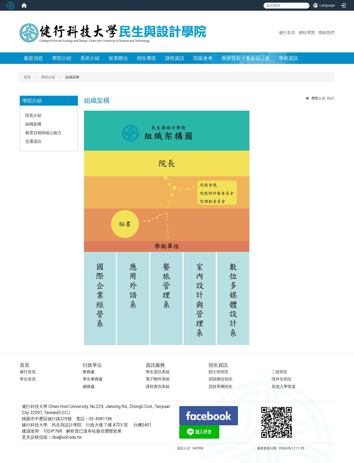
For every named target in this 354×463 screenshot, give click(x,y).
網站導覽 (307, 32)
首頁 (27, 77)
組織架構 (33, 123)
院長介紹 (33, 115)
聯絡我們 (327, 32)
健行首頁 (287, 32)
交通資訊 (33, 141)
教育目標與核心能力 (43, 132)
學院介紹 (48, 77)
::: (276, 32)
